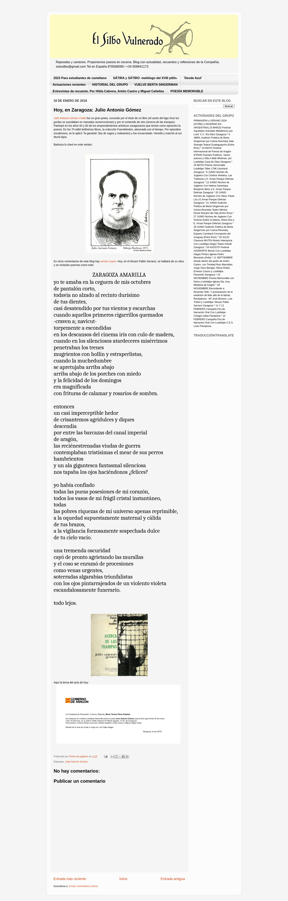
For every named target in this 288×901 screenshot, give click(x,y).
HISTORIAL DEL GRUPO (110, 84)
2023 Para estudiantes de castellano (80, 78)
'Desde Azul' (193, 78)
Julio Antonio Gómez (76, 761)
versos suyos (108, 261)
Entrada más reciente (70, 879)
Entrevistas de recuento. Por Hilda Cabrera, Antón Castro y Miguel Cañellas (108, 91)
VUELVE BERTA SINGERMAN (156, 84)
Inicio (123, 879)
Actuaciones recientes (69, 84)
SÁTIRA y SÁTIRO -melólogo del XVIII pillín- (145, 78)
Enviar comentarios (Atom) (83, 886)
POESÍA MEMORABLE (186, 91)
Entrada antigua (173, 879)
